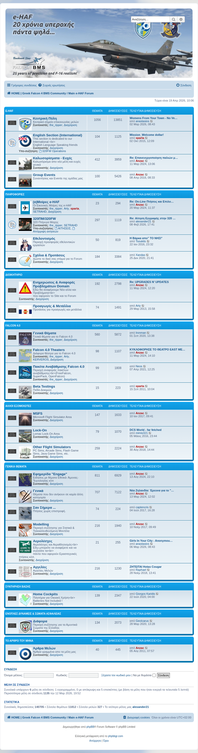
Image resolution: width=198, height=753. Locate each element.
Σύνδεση (10, 669)
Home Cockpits (45, 594)
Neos (139, 366)
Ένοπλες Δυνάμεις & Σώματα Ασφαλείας (33, 613)
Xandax (140, 254)
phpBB (90, 726)
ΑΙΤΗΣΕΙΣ (63, 228)
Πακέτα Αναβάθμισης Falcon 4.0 (58, 367)
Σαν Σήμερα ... (44, 507)
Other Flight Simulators (52, 447)
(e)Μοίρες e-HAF (46, 202)
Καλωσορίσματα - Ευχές (52, 158)
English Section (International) (57, 135)
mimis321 (142, 432)
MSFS (38, 413)
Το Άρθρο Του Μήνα (19, 640)
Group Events (44, 175)
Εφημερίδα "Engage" (50, 474)
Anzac (140, 160)
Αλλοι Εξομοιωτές (18, 406)
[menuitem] (51, 85)
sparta (140, 137)
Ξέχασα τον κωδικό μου (116, 675)
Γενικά (38, 491)
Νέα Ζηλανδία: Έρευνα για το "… (152, 490)
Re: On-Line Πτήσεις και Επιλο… (152, 201)
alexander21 (143, 221)
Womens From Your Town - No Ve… (154, 118)
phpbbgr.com (115, 736)
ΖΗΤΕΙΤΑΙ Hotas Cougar (146, 566)
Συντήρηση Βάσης (17, 586)
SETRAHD (40, 211)
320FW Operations (52, 151)
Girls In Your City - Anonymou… (151, 540)
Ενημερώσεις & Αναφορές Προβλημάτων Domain (54, 284)
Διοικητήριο (13, 274)
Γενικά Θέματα (44, 333)
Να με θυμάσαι (144, 675)
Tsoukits (141, 241)
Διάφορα (40, 621)
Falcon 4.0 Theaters (49, 350)
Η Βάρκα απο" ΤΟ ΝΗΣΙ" (146, 238)
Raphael (141, 569)
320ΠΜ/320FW (44, 219)
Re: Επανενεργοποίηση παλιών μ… (154, 157)
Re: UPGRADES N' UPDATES (149, 281)
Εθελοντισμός (44, 238)
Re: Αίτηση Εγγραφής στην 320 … (153, 218)
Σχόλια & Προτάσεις (49, 255)
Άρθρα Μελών (44, 648)
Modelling (41, 524)
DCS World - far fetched (145, 429)
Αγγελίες (40, 567)
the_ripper (56, 125)
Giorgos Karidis (145, 593)
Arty (66, 208)
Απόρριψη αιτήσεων (54, 230)
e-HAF (9, 111)
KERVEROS (41, 359)
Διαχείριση (70, 125)
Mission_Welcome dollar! (147, 134)
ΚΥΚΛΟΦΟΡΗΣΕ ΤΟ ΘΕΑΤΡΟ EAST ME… (157, 349)
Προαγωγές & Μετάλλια (52, 306)
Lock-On (40, 430)
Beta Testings (44, 386)
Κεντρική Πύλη (45, 118)
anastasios (142, 121)
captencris (142, 507)
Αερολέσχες (42, 541)
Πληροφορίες (14, 194)
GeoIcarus (142, 620)
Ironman (141, 332)
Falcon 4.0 (12, 325)
